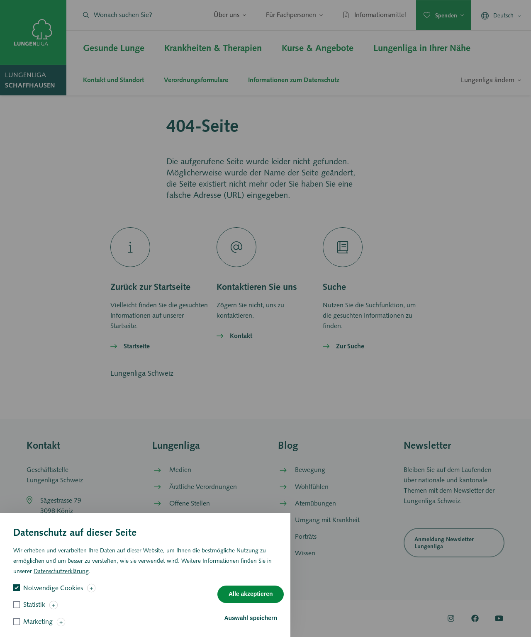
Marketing (38, 628)
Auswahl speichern (250, 624)
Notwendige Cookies (53, 594)
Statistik (34, 611)
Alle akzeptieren (251, 601)
